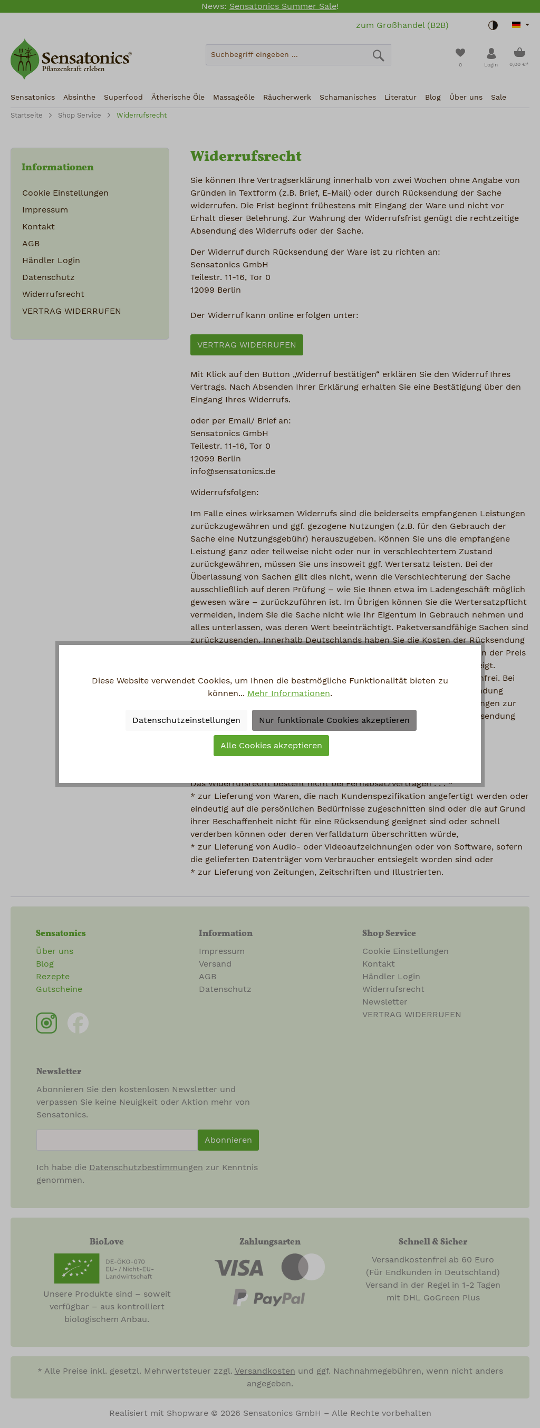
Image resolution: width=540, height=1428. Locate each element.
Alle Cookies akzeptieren (271, 745)
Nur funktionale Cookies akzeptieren (334, 720)
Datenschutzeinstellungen (186, 720)
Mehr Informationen (288, 693)
